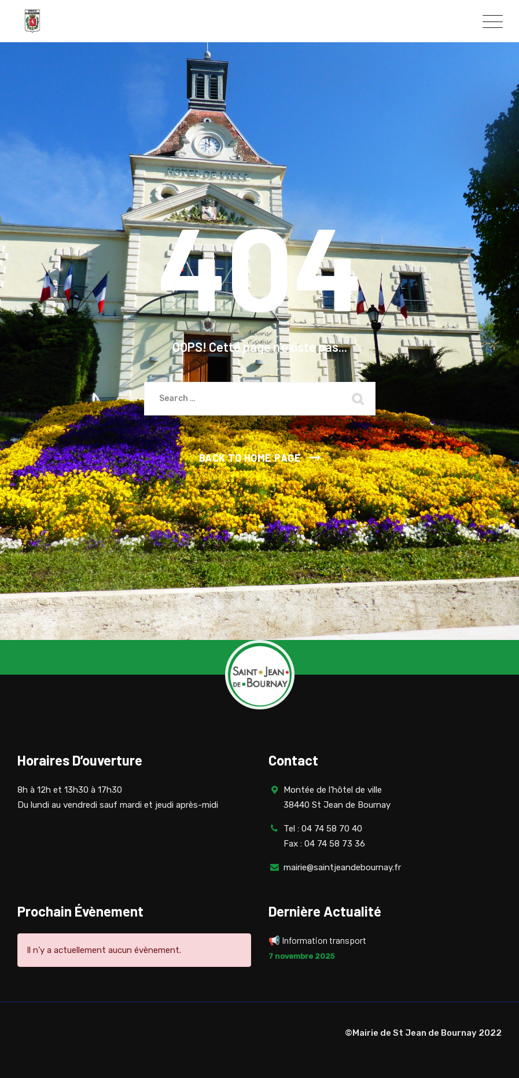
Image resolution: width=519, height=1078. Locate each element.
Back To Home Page (250, 457)
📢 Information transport (318, 939)
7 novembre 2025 (301, 956)
